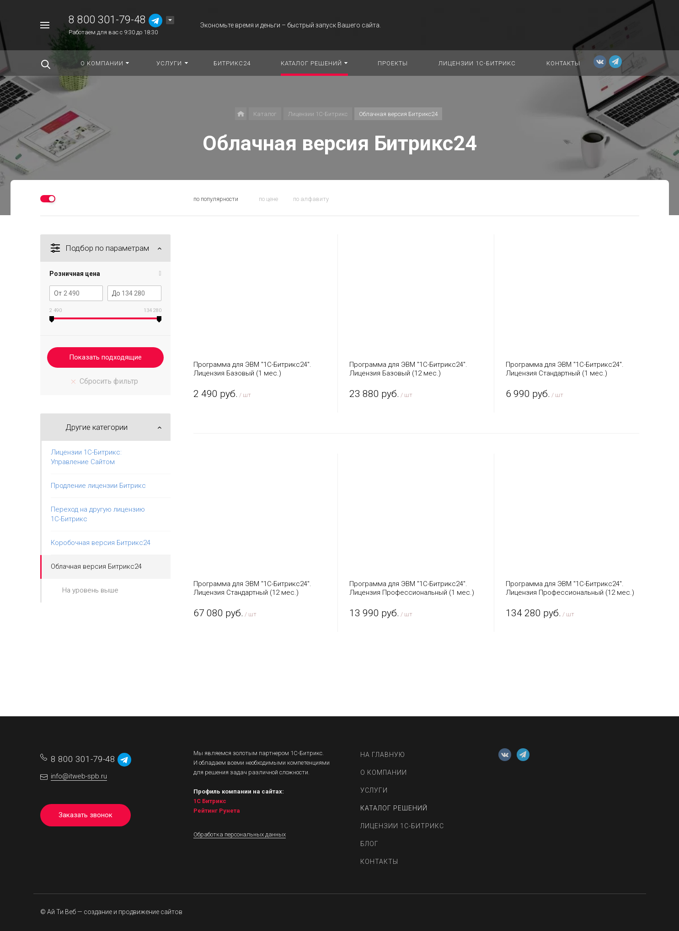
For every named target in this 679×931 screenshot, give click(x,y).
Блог (369, 843)
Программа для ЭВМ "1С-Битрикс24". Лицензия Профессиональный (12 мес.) (570, 588)
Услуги (374, 790)
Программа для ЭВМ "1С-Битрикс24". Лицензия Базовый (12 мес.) (408, 368)
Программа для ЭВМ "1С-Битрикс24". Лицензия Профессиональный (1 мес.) (411, 588)
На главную (382, 754)
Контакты (379, 861)
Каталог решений (394, 808)
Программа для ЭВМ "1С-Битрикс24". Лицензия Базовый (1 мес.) (252, 368)
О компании (383, 772)
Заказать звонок (85, 815)
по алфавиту (311, 199)
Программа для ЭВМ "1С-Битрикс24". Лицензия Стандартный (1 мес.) (565, 368)
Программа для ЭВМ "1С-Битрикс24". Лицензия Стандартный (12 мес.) (252, 588)
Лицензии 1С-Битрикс (402, 826)
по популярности (215, 199)
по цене (268, 199)
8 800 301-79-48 (107, 20)
